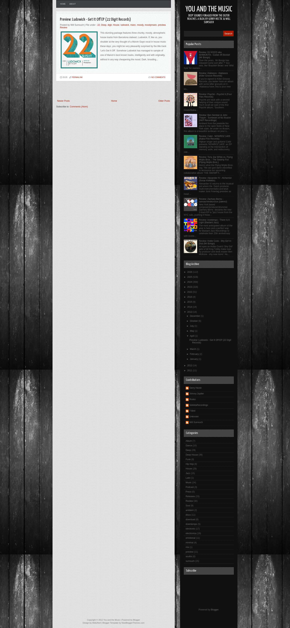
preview (162, 25)
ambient (190, 510)
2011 (190, 370)
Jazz (188, 473)
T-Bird (192, 411)
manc (133, 25)
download (190, 519)
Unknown (194, 416)
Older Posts (164, 101)
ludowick (125, 25)
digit (110, 25)
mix (187, 547)
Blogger (214, 609)
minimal (189, 542)
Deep (104, 25)
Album (189, 441)
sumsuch (190, 561)
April (192, 336)
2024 (190, 282)
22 (98, 25)
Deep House (192, 455)
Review (63, 27)
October (194, 321)
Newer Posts (63, 101)
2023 (190, 287)
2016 (190, 297)
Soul (188, 505)
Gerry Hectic (195, 388)
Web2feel (96, 623)
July (192, 326)
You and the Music (209, 9)
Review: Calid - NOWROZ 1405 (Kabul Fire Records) (214, 137)
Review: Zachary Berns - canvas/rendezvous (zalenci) (213, 200)
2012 (190, 365)
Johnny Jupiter (196, 393)
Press (188, 491)
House (116, 25)
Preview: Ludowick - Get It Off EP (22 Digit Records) (95, 19)
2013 (190, 312)
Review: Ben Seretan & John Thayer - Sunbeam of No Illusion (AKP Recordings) (215, 118)
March (193, 349)
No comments (158, 77)
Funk (188, 459)
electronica (191, 533)
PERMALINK (77, 77)
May (192, 331)
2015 (190, 302)
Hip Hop (190, 464)
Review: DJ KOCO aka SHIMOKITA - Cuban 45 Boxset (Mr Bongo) (214, 55)
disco (188, 515)
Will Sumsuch (196, 422)
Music (188, 482)
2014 (190, 307)
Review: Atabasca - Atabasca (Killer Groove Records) (213, 74)
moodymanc (151, 25)
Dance (189, 445)
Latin (188, 478)
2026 (190, 272)
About (72, 4)
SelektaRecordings (198, 405)
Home (63, 4)
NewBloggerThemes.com (133, 623)
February (194, 354)
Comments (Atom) (79, 106)
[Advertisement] (99, 90)
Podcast (190, 487)
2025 (190, 277)
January (194, 359)
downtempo (191, 524)
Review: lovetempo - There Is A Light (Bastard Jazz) (214, 221)
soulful (189, 556)
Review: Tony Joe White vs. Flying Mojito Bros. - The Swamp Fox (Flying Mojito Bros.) (216, 160)
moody (140, 25)
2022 (190, 292)
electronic (190, 528)
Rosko (192, 399)
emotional (190, 538)
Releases (190, 496)
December (195, 316)
